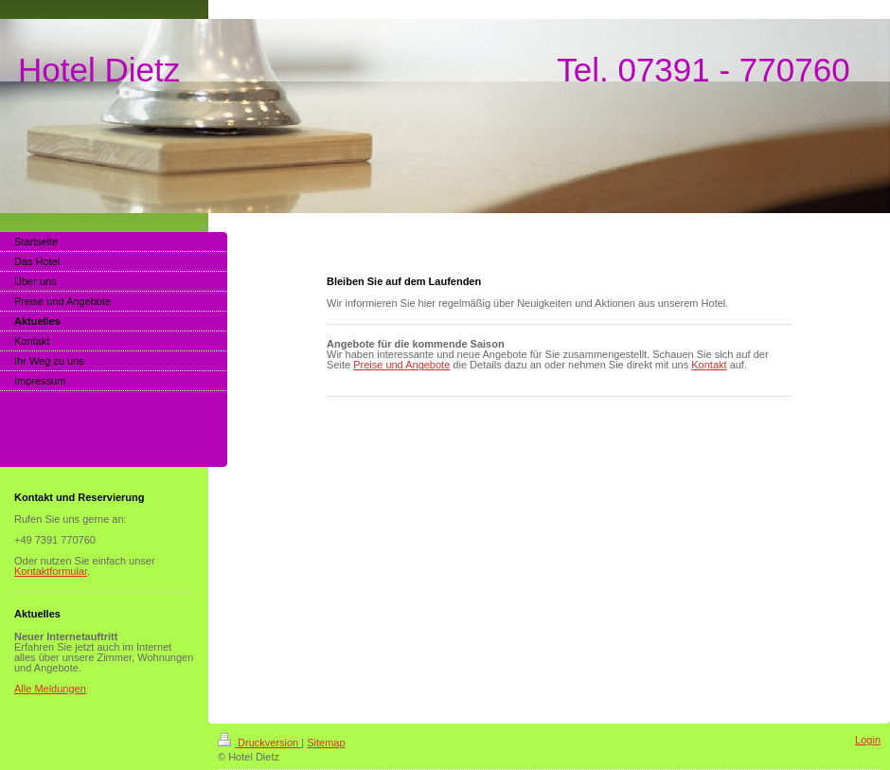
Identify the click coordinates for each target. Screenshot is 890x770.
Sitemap (326, 742)
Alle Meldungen (50, 688)
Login (868, 739)
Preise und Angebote (401, 364)
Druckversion (259, 742)
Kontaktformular (50, 571)
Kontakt (708, 364)
